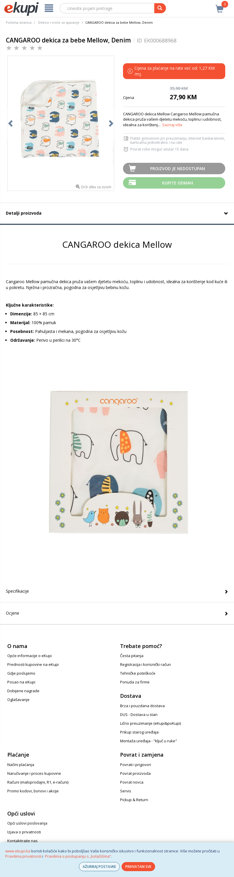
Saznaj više (172, 124)
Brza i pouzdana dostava (142, 705)
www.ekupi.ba (17, 851)
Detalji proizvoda (23, 213)
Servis (125, 791)
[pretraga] (160, 8)
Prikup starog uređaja (139, 732)
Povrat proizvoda (135, 773)
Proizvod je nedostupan (177, 168)
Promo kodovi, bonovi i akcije (33, 791)
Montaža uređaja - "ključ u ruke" (148, 740)
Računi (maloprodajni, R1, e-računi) (37, 782)
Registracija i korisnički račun (145, 664)
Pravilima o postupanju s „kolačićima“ (78, 856)
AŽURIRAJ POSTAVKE (99, 866)
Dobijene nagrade (23, 690)
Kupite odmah (177, 183)
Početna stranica (19, 22)
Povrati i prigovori (135, 764)
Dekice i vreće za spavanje (58, 22)
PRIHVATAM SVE (138, 866)
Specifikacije (17, 591)
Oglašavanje (18, 699)
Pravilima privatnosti (23, 856)
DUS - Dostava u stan (138, 714)
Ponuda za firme (135, 682)
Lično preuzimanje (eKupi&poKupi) (150, 723)
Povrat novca (131, 782)
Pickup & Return (134, 799)
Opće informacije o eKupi (29, 655)
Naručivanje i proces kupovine (34, 773)
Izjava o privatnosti (24, 832)
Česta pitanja (131, 655)
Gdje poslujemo (21, 673)
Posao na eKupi (21, 682)
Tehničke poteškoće (137, 673)
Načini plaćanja (20, 764)
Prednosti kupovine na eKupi (33, 664)
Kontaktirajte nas (22, 840)
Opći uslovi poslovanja (27, 823)
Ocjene (12, 613)
